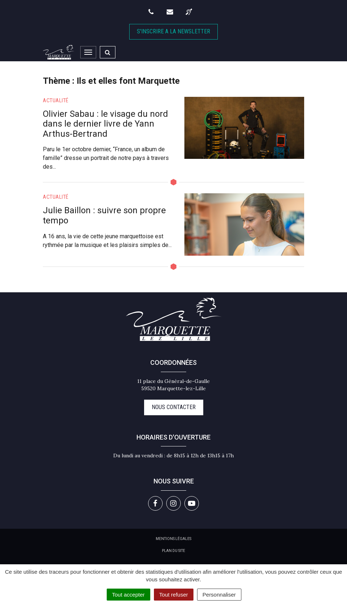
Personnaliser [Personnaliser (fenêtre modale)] (219, 594)
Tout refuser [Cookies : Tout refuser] (173, 594)
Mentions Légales (173, 539)
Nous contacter (174, 407)
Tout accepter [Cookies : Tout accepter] (128, 594)
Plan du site (173, 551)
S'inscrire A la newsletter (173, 31)
